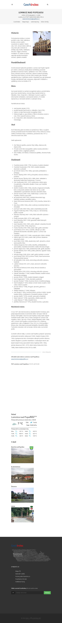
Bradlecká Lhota (15, 466)
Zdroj (43, 352)
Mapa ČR (18, 571)
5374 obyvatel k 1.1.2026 (33, 15)
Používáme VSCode (21, 579)
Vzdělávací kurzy (20, 581)
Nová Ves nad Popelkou (17, 447)
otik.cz (27, 618)
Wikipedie (48, 352)
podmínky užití (36, 618)
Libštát (13, 506)
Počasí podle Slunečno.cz (22, 576)
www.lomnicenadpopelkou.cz (31, 19)
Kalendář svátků (20, 574)
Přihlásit (47, 593)
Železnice (14, 486)
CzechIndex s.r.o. (18, 556)
